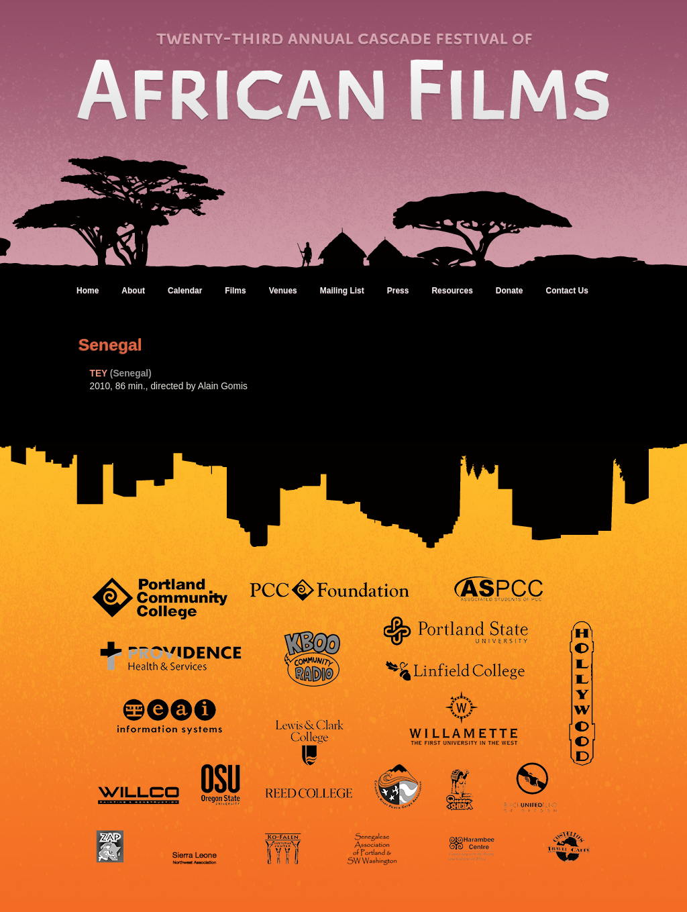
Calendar (185, 290)
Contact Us (566, 290)
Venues (283, 290)
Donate (509, 290)
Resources (451, 290)
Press (398, 290)
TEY (99, 373)
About (133, 290)
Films (235, 290)
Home (87, 290)
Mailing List (342, 290)
